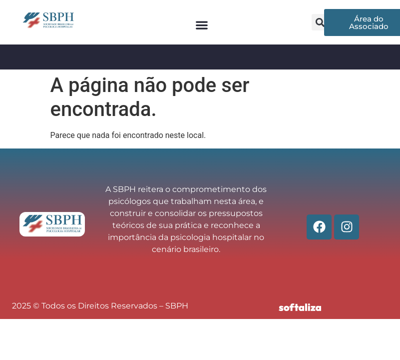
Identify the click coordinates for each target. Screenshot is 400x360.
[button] (202, 24)
